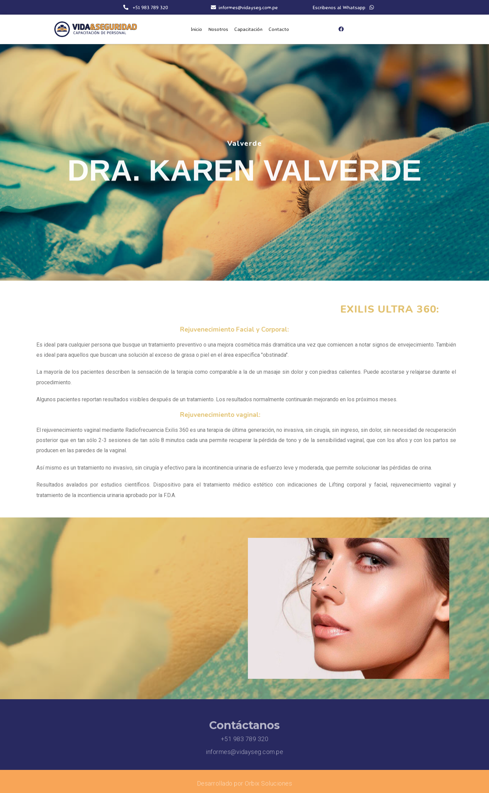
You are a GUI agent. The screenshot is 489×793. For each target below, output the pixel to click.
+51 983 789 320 (245, 741)
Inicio (196, 29)
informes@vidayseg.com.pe (244, 754)
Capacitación (248, 29)
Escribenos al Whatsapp (343, 7)
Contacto (279, 29)
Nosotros (218, 29)
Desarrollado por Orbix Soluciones (244, 785)
